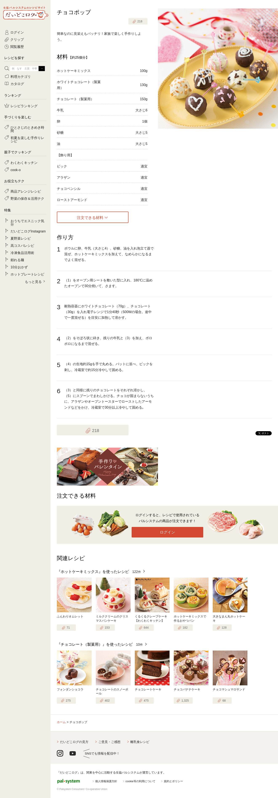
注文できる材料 (90, 217)
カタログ (17, 83)
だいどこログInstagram (28, 231)
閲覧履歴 (17, 46)
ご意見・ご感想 (109, 742)
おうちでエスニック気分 (27, 222)
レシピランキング (24, 105)
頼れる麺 (17, 259)
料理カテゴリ (21, 76)
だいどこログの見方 (74, 742)
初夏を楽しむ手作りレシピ (27, 139)
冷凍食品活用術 (22, 252)
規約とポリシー (173, 781)
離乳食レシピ (139, 742)
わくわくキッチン (24, 162)
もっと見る (33, 281)
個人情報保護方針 (106, 781)
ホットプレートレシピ (27, 274)
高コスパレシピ (22, 245)
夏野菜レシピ (21, 238)
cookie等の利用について (140, 781)
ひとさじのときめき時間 (27, 129)
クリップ (17, 39)
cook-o (16, 169)
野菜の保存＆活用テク (27, 198)
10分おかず (19, 267)
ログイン (167, 532)
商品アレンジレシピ (26, 191)
